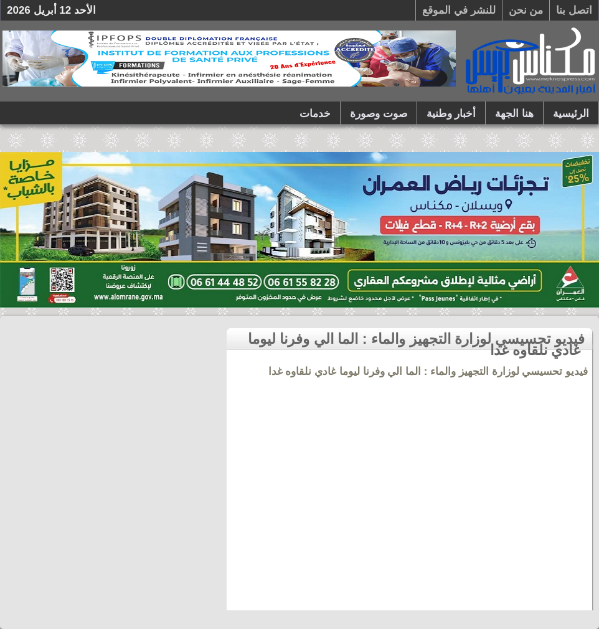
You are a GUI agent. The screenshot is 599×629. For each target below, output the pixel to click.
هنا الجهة (514, 114)
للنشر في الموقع (458, 10)
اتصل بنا (574, 10)
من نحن (526, 10)
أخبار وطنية (451, 114)
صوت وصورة (378, 114)
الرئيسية (571, 114)
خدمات (315, 114)
